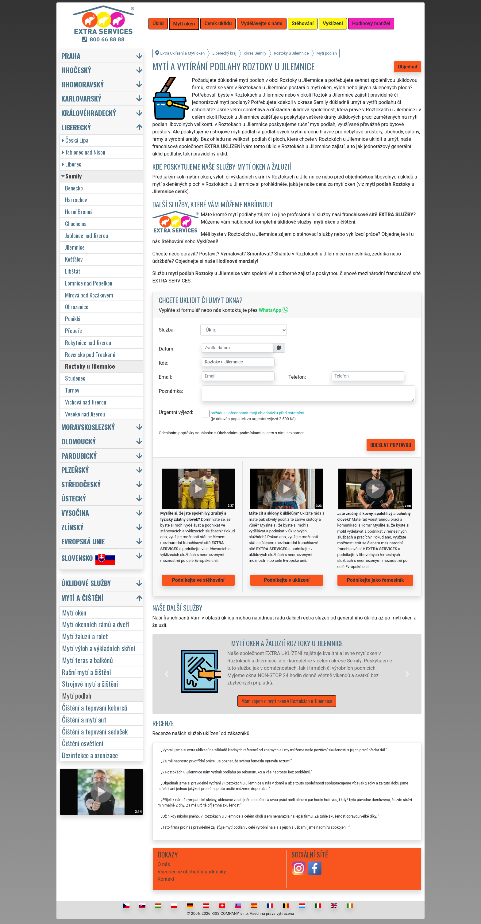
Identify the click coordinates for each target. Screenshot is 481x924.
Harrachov (76, 199)
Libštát (72, 270)
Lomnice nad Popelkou (88, 282)
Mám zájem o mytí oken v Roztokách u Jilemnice (286, 701)
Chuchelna (76, 223)
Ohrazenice (76, 306)
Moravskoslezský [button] (88, 427)
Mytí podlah (76, 695)
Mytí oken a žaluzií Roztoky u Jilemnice (287, 643)
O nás (164, 864)
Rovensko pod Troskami (90, 354)
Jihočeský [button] (76, 70)
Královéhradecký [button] (88, 113)
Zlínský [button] (72, 527)
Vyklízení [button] (333, 23)
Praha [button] (70, 56)
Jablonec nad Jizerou (86, 235)
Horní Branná (79, 211)
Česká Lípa (75, 140)
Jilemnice (75, 247)
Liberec (71, 163)
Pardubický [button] (79, 455)
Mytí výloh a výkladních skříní (98, 648)
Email (165, 377)
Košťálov (74, 259)
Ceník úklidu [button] (218, 23)
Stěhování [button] (303, 23)
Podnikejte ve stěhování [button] (198, 580)
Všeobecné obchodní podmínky (192, 872)
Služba (166, 330)
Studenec (75, 378)
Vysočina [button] (75, 513)
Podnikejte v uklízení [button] (287, 580)
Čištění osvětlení (82, 743)
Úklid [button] (158, 23)
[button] (166, 674)
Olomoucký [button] (78, 441)
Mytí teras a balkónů (87, 660)
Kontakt (166, 879)
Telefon (296, 377)
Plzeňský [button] (75, 470)
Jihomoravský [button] (82, 84)
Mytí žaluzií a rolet (85, 636)
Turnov (72, 389)
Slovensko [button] (88, 557)
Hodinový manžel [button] (371, 23)
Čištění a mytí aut (84, 719)
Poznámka (170, 391)
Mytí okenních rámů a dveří (95, 624)
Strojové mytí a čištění (90, 683)
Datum (166, 349)
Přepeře (73, 330)
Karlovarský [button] (81, 98)
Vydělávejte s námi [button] (261, 23)
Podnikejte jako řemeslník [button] (375, 580)
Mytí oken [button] (184, 24)
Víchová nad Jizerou (85, 401)
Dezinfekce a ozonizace (90, 755)
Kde (163, 363)
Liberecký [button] (76, 127)
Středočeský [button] (81, 484)
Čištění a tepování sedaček (95, 731)
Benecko (74, 187)
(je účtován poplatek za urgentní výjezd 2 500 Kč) (253, 418)
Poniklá (72, 318)
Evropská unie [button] (83, 541)
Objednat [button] (408, 67)
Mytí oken (74, 612)
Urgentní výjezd (175, 412)
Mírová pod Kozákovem (89, 294)
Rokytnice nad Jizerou (88, 342)
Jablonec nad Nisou (83, 152)
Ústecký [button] (73, 498)
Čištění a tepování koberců (94, 707)
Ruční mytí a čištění (86, 672)
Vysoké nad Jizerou (85, 413)
